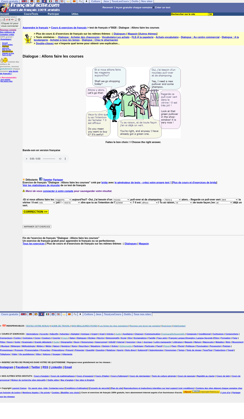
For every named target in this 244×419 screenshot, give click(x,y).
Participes (138, 346)
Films (216, 338)
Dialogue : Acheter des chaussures (79, 37)
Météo (49, 346)
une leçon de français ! (9, 72)
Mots (228, 342)
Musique (5, 346)
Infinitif (112, 342)
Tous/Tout (207, 350)
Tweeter (47, 179)
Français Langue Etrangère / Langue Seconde (191, 338)
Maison (197, 342)
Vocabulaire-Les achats (115, 37)
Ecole (124, 338)
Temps (181, 350)
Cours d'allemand (119, 376)
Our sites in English (84, 380)
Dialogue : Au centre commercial (200, 37)
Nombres (65, 346)
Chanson (139, 334)
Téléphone (5, 354)
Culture (88, 314)
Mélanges (15, 346)
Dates (72, 338)
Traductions (220, 350)
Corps (37, 338)
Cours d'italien (102, 376)
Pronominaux (6, 350)
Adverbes (64, 334)
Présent (69, 350)
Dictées (91, 338)
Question (100, 350)
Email (68, 367)
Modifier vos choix (70, 392)
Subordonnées (156, 350)
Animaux (85, 334)
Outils (127, 314)
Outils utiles (53, 380)
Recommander (7, 51)
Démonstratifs (112, 338)
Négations (95, 346)
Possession (215, 346)
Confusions (218, 334)
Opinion (106, 346)
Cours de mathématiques (63, 376)
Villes (38, 354)
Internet (121, 342)
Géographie (66, 342)
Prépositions (58, 350)
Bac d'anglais (67, 380)
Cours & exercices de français (69, 27)
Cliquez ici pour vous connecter (10, 24)
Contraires (28, 338)
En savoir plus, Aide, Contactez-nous (46, 388)
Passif (159, 346)
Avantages (6, 39)
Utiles (75, 14)
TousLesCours (112, 314)
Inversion (130, 342)
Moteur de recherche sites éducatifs (28, 380)
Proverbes (45, 350)
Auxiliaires (128, 334)
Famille (151, 338)
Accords (44, 334)
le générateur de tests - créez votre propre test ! (143, 182)
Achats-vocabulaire (167, 37)
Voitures (47, 354)
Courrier (56, 338)
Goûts (17, 342)
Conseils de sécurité (99, 388)
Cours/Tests (31, 14)
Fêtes (2, 342)
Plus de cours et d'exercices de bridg (194, 182)
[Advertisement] (133, 275)
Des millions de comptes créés (8, 32)
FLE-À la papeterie (142, 37)
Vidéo (14, 354)
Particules (150, 346)
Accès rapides (7, 45)
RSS (45, 367)
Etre (130, 338)
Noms (74, 346)
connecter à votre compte (58, 191)
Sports (120, 350)
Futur (234, 338)
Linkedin (56, 367)
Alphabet (75, 334)
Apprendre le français (35, 27)
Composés (191, 334)
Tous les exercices (34, 243)
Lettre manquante (162, 342)
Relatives (110, 350)
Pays (173, 346)
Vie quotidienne (26, 354)
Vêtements (67, 354)
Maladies (220, 342)
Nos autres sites (6, 81)
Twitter (35, 367)
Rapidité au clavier (206, 376)
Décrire (100, 338)
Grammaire (27, 342)
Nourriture (84, 346)
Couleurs (46, 338)
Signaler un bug (8, 53)
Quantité (90, 350)
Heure (77, 342)
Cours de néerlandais (139, 376)
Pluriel (181, 346)
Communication (152, 334)
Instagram (6, 367)
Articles (110, 334)
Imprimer (5, 46)
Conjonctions (231, 334)
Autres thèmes (148, 33)
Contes (17, 338)
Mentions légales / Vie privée (36, 392)
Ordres (114, 346)
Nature (56, 346)
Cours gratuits (9, 314)
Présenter (79, 350)
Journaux (147, 342)
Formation (226, 338)
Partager (58, 179)
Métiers (40, 346)
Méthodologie (28, 346)
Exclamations (140, 338)
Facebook (22, 367)
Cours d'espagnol (85, 376)
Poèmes (226, 346)
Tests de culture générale (164, 376)
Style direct (130, 350)
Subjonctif (143, 350)
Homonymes (87, 342)
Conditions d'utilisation (76, 388)
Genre (10, 342)
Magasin (133, 33)
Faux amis (162, 338)
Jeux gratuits (5, 79)
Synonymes (170, 350)
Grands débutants (43, 342)
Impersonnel (101, 342)
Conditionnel (205, 334)
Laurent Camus (19, 388)
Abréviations (32, 334)
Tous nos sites (142, 314)
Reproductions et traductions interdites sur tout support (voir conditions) (159, 388)
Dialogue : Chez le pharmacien (100, 40)
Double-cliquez (45, 43)
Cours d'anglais (41, 376)
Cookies (55, 392)
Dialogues (120, 33)
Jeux (98, 314)
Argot (102, 334)
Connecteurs (6, 338)
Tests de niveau (193, 350)
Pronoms (19, 350)
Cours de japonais (186, 376)
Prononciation (32, 350)
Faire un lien (6, 55)
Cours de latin (223, 376)
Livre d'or (5, 48)
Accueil (4, 14)
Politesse (190, 346)
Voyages (56, 354)
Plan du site (6, 50)
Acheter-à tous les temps (65, 40)
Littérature (178, 342)
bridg (104, 182)
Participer (53, 14)
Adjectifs (54, 334)
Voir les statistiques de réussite (41, 185)
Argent (94, 334)
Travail (230, 350)
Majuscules (208, 342)
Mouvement (237, 342)
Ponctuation (202, 346)
